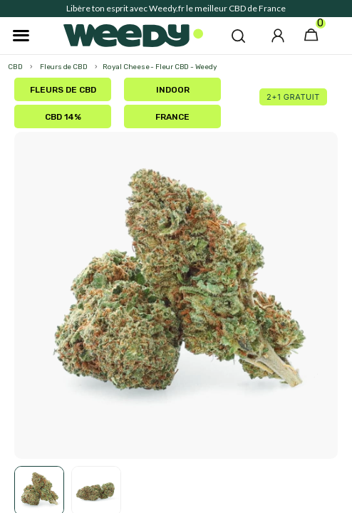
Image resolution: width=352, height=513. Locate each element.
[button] (238, 35)
